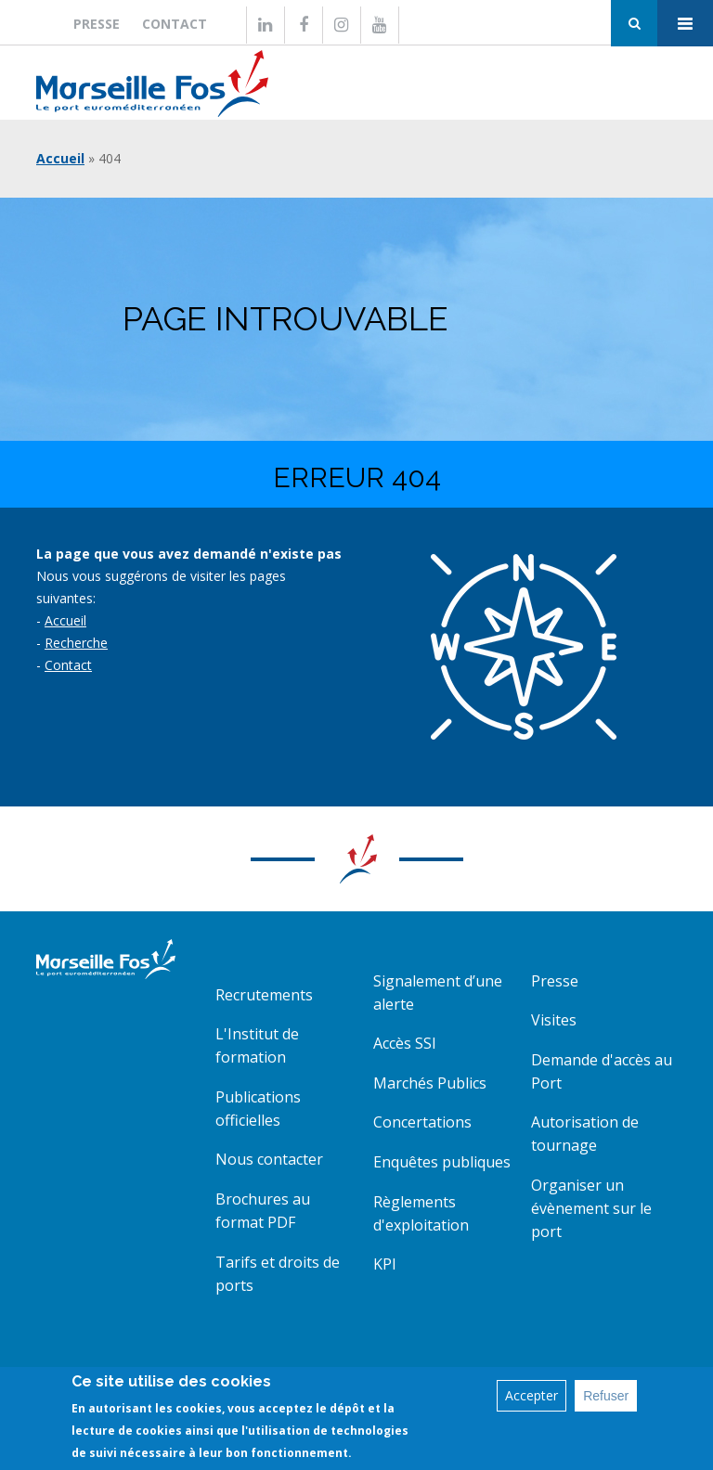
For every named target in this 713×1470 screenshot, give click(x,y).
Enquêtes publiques (442, 1162)
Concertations (422, 1122)
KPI (384, 1264)
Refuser (606, 1395)
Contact (174, 23)
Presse (96, 23)
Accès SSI (404, 1043)
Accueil (60, 158)
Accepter (531, 1395)
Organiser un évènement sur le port (591, 1208)
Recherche (76, 642)
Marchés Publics (429, 1083)
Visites (554, 1020)
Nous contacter (269, 1159)
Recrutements (264, 995)
